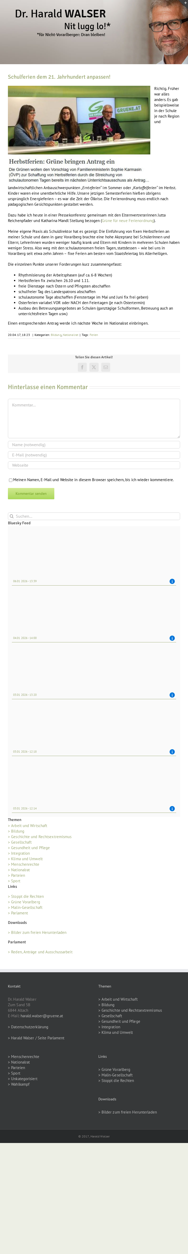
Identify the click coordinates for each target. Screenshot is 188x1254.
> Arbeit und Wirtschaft (27, 825)
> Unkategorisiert (22, 1078)
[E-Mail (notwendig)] (94, 455)
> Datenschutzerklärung (28, 1026)
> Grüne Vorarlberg (24, 901)
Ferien (94, 335)
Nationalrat (70, 335)
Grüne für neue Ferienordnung (128, 220)
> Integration (19, 853)
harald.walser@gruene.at (42, 1015)
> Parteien (16, 875)
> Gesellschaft (20, 842)
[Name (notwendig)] (94, 445)
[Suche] (12, 516)
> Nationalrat (19, 869)
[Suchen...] (94, 516)
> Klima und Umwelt (25, 858)
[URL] (94, 465)
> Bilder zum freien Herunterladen (37, 932)
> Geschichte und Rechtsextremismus (39, 836)
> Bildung (16, 831)
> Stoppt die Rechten (26, 896)
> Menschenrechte (24, 864)
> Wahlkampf (19, 1084)
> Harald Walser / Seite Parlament (36, 1037)
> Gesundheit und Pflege (29, 847)
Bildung (56, 335)
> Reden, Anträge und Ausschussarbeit (40, 951)
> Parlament (18, 912)
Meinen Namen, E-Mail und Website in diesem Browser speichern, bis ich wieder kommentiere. (93, 479)
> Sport (14, 880)
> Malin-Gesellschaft (25, 907)
